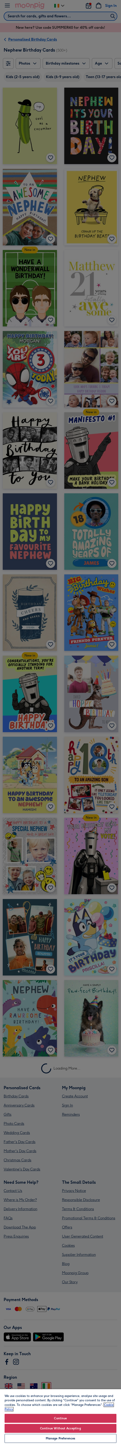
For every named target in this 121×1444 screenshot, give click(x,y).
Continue (60, 1418)
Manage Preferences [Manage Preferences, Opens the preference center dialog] (60, 1438)
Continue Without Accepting (60, 1428)
